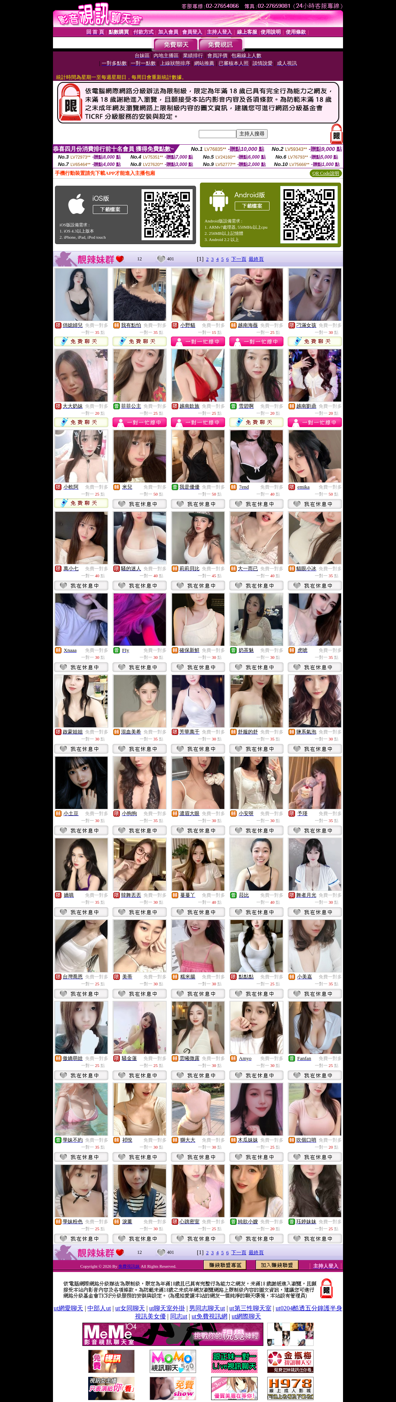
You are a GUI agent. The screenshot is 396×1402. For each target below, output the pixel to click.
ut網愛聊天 (68, 1308)
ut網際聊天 (246, 1316)
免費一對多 (96, 325)
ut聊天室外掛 (167, 1308)
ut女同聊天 (130, 1308)
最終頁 (256, 259)
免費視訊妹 (129, 1266)
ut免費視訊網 (209, 1316)
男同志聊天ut (207, 1308)
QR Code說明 (325, 173)
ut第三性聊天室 (250, 1308)
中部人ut (99, 1308)
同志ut (178, 1316)
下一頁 (238, 259)
